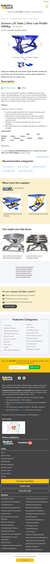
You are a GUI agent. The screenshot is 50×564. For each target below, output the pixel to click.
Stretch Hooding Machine (34, 341)
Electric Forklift (8, 336)
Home (3, 452)
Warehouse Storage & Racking (34, 535)
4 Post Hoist (8, 325)
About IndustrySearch (7, 458)
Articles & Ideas (5, 455)
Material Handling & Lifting (18, 19)
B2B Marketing (5, 461)
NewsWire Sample (6, 467)
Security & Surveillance (32, 523)
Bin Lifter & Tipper (10, 328)
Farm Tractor (8, 344)
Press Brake (30, 327)
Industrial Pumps (6, 542)
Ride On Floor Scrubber (34, 336)
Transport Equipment (32, 529)
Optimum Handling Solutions (17, 30)
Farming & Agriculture (7, 525)
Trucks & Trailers (30, 532)
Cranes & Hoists (5, 514)
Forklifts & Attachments (8, 531)
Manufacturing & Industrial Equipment (37, 502)
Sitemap (3, 476)
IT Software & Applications (8, 548)
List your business (25, 481)
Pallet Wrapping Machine (12, 350)
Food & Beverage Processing (9, 528)
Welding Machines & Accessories (35, 540)
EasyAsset (22, 410)
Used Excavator (31, 344)
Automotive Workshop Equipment (11, 502)
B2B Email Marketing (7, 464)
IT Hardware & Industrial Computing (11, 545)
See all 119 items (19, 188)
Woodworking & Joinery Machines (35, 543)
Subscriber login (25, 491)
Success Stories (5, 473)
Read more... (5, 146)
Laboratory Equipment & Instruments (36, 499)
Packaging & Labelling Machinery (35, 514)
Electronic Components (8, 522)
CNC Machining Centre (11, 334)
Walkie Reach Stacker (33, 349)
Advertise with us (6, 470)
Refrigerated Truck (32, 333)
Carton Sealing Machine (11, 331)
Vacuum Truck (30, 346)
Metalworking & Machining (33, 508)
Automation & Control (7, 499)
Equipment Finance (10, 339)
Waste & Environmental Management (36, 537)
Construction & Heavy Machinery (10, 508)
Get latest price (17, 26)
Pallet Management (31, 517)
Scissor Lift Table (33, 19)
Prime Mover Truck (32, 330)
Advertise (46, 1)
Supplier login (25, 486)
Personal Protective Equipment (35, 520)
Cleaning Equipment (7, 505)
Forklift (6, 347)
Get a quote (25, 560)
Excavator (7, 342)
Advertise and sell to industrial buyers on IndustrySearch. (20, 415)
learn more (10, 306)
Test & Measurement (32, 526)
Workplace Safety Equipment (34, 549)
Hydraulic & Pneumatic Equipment (11, 534)
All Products (4, 19)
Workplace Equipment (32, 546)
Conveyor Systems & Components (11, 511)
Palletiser (29, 325)
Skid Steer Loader (32, 338)
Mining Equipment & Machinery (35, 511)
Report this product (42, 157)
